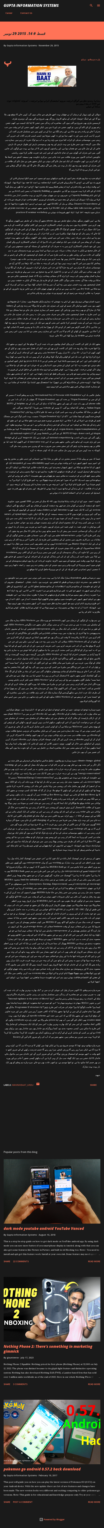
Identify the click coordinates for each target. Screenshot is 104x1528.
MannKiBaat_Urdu (22, 1084)
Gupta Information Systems (31, 5)
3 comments (20, 1384)
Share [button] (93, 1084)
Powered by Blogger (52, 1519)
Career (7, 13)
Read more (94, 1261)
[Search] (91, 5)
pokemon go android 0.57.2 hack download (42, 1469)
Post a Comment (23, 1502)
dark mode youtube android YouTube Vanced (44, 1228)
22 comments (21, 1261)
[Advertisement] (52, 1119)
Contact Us (24, 13)
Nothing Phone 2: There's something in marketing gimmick (48, 1349)
